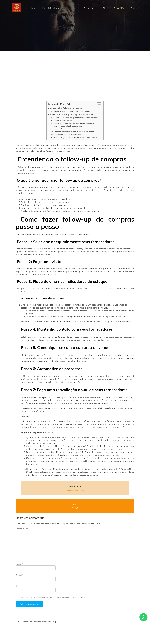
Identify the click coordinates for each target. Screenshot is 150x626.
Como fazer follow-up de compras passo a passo (71, 116)
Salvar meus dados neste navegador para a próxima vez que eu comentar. (53, 599)
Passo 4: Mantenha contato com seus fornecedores (74, 130)
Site (17, 587)
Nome (19, 565)
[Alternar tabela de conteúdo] (98, 106)
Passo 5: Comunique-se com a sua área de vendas (74, 133)
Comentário (22, 530)
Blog (105, 9)
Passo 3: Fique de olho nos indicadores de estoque (74, 125)
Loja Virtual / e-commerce (75, 492)
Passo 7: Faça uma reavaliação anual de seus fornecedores (77, 139)
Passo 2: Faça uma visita (64, 122)
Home (33, 9)
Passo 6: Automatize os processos (67, 136)
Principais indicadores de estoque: (70, 128)
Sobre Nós (119, 9)
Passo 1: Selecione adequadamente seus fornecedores (76, 119)
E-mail (19, 576)
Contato (134, 9)
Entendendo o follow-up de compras (66, 110)
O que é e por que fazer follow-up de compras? (73, 113)
